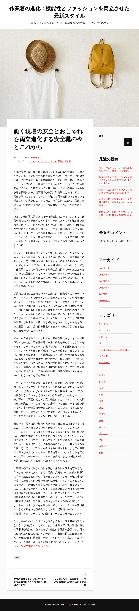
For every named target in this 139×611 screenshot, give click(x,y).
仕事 (17, 557)
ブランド (103, 356)
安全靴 (68, 161)
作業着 (102, 381)
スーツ (102, 343)
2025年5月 (104, 294)
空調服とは (104, 446)
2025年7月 (104, 281)
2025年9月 (104, 268)
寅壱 (101, 420)
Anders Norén (88, 605)
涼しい (102, 427)
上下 (101, 369)
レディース (104, 362)
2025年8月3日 (35, 158)
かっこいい (104, 330)
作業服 (102, 375)
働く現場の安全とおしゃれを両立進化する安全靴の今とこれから (50, 138)
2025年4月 (104, 300)
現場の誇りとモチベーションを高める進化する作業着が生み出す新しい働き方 (115, 180)
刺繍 (101, 394)
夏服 (101, 401)
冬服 (101, 388)
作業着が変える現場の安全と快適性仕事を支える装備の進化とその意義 (115, 202)
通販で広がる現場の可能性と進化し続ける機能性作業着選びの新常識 (115, 214)
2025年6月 (104, 287)
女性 (101, 407)
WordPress (61, 605)
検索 (101, 136)
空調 (101, 439)
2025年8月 (104, 274)
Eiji (18, 158)
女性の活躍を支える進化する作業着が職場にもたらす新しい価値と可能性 (30, 581)
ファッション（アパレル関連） (50, 161)
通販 (101, 452)
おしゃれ (32, 161)
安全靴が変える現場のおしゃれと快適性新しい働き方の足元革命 (70, 581)
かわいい (103, 336)
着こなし (103, 433)
